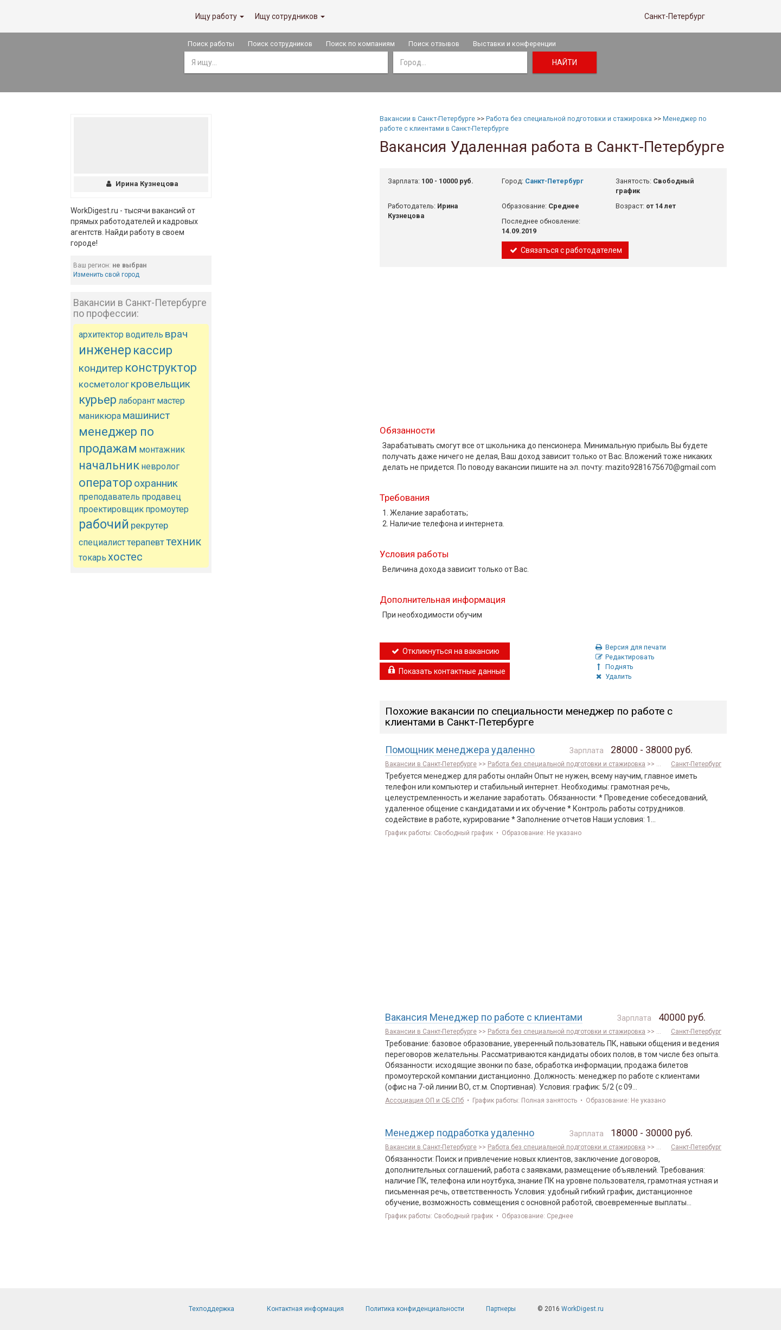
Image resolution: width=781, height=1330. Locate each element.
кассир (152, 350)
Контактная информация (305, 1309)
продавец (161, 497)
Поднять (613, 667)
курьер (98, 399)
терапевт (145, 542)
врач (176, 334)
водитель (144, 334)
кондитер (101, 368)
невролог (160, 466)
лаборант (136, 401)
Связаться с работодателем (565, 250)
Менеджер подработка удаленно (459, 1132)
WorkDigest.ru (582, 1309)
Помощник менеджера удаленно (460, 749)
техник (183, 541)
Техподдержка (211, 1309)
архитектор (101, 334)
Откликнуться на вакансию (445, 651)
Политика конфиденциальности (415, 1309)
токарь (92, 557)
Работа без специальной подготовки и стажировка (569, 118)
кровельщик (160, 384)
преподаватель (109, 497)
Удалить (613, 676)
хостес (125, 556)
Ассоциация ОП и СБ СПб (424, 1100)
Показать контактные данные (445, 671)
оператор (105, 482)
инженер (105, 350)
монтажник (162, 449)
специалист (102, 542)
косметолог (104, 384)
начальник (109, 465)
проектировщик (111, 509)
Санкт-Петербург (674, 16)
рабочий (104, 524)
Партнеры (501, 1309)
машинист (146, 415)
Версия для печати (630, 647)
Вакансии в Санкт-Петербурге (427, 118)
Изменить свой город (106, 274)
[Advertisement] (141, 744)
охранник (156, 483)
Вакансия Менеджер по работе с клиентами (483, 1017)
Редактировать (624, 657)
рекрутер (149, 525)
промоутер (167, 509)
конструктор (161, 367)
